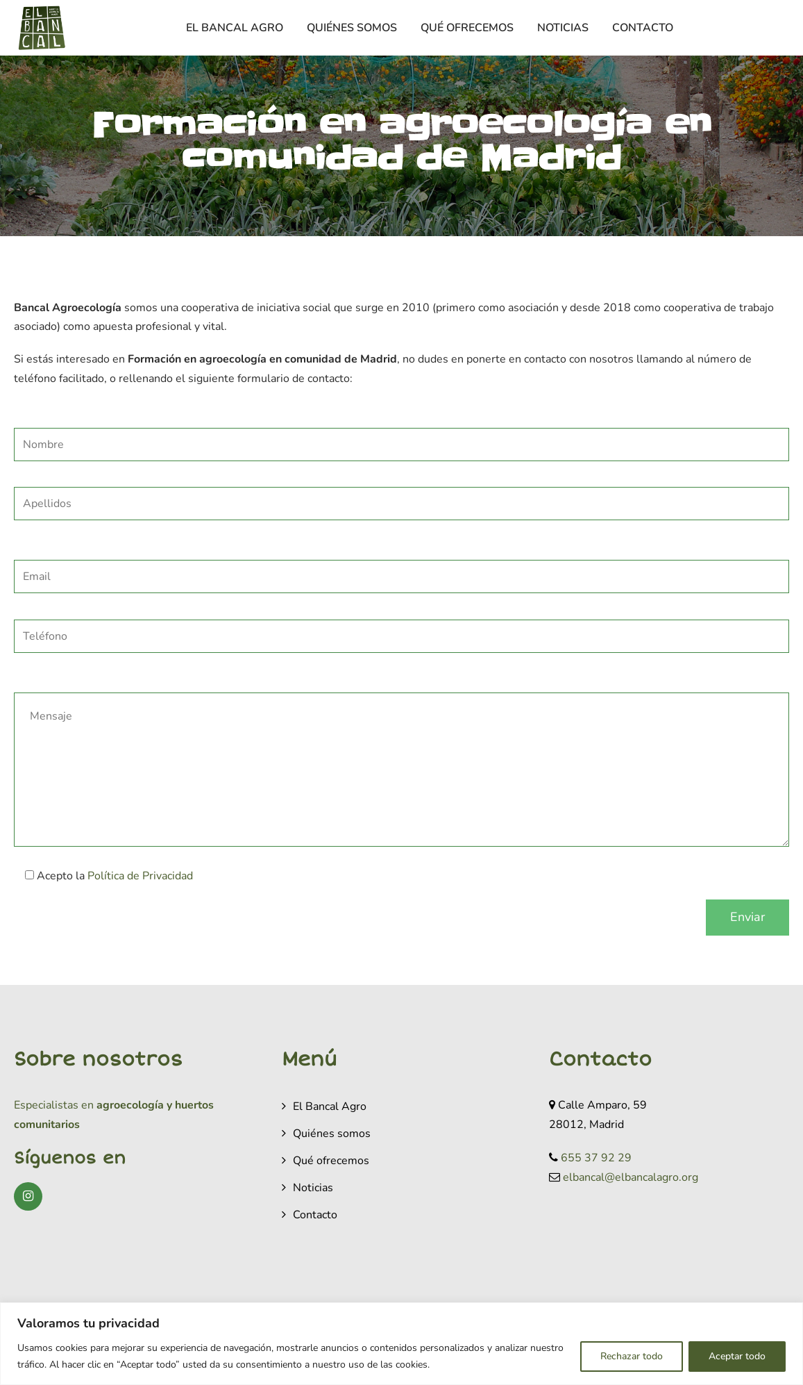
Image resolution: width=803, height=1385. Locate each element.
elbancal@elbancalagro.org (630, 1177)
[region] (401, 1343)
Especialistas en (54, 1105)
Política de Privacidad (140, 876)
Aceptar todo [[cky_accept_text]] (737, 1356)
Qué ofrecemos (467, 27)
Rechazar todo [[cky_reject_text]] (631, 1356)
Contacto (642, 27)
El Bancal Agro (234, 27)
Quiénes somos (352, 27)
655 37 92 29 (596, 1158)
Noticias (563, 27)
